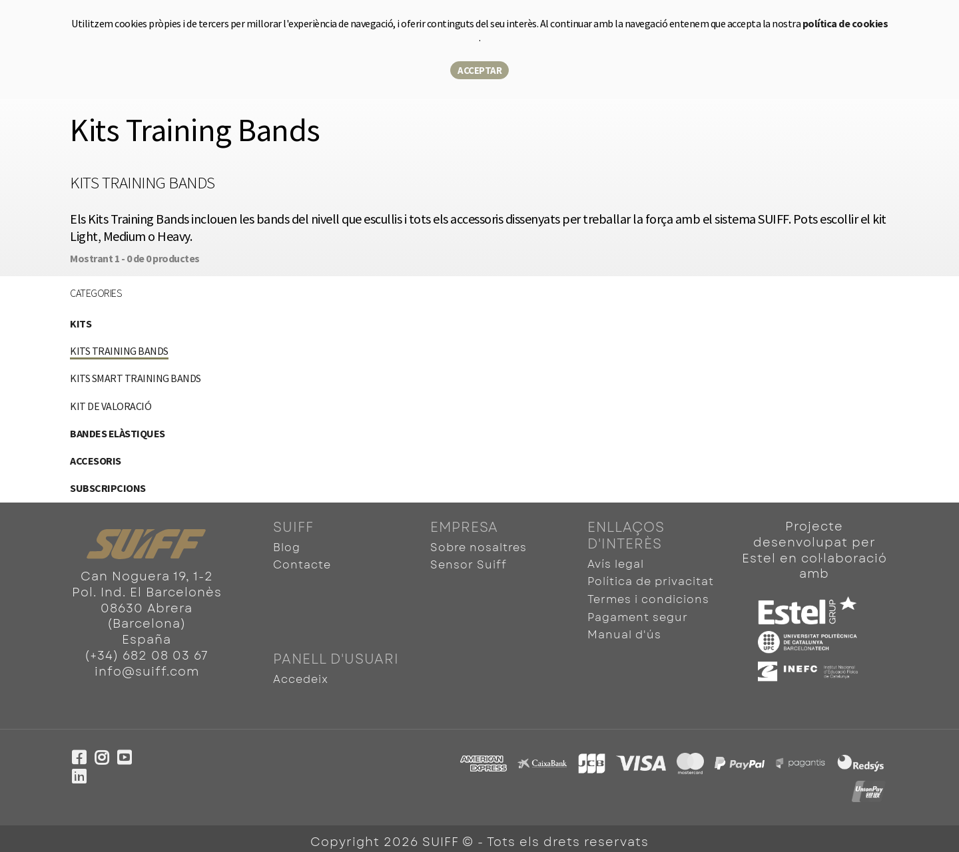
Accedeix (300, 674)
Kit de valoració (110, 406)
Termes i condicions (648, 597)
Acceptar (479, 70)
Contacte (302, 564)
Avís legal (615, 564)
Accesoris (95, 460)
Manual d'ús (624, 630)
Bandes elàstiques (117, 433)
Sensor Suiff (468, 564)
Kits (80, 323)
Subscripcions (108, 488)
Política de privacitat (650, 580)
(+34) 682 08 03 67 (146, 655)
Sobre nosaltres (478, 547)
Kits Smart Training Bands (135, 378)
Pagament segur (637, 614)
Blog (286, 547)
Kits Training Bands (119, 350)
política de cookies (845, 23)
